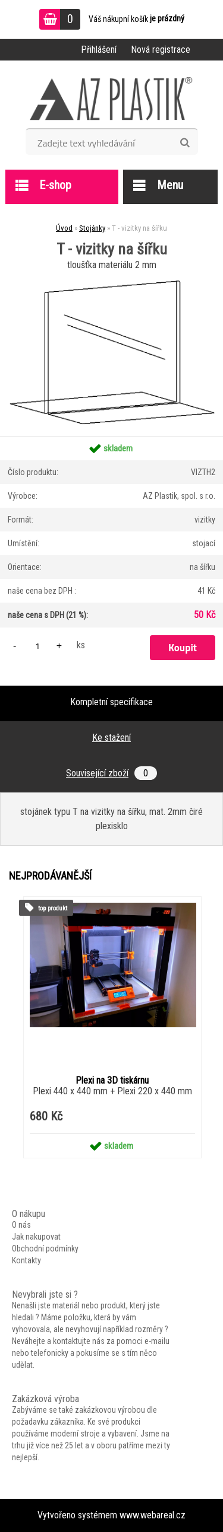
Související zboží (111, 773)
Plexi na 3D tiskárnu (112, 1080)
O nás (21, 1225)
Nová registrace (160, 49)
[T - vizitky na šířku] (111, 278)
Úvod (64, 228)
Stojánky (92, 228)
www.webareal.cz (153, 1515)
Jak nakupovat (36, 1236)
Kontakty (26, 1260)
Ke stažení (111, 737)
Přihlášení (99, 49)
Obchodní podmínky (45, 1248)
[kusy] (37, 645)
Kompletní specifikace (111, 702)
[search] (184, 143)
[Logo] (111, 98)
